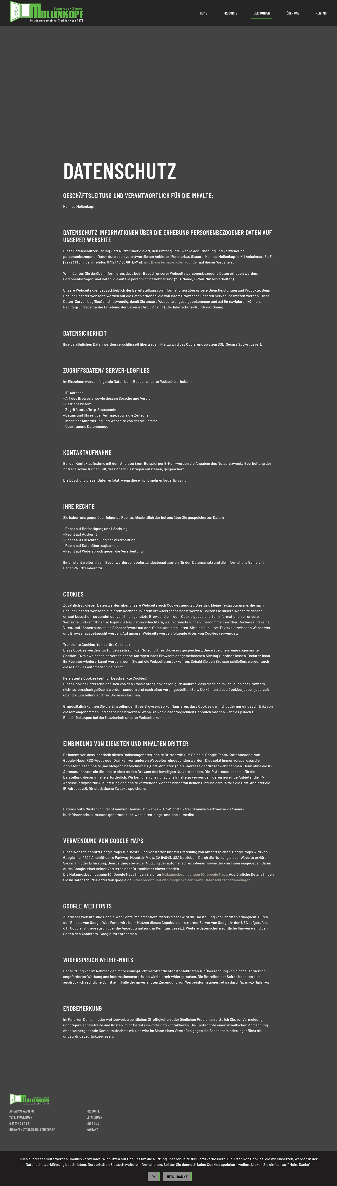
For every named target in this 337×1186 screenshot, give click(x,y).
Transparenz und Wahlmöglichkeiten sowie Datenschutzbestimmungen (192, 880)
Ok (154, 1176)
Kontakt (322, 13)
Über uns (292, 13)
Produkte (230, 13)
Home (203, 13)
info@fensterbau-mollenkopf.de (170, 262)
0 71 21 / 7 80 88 (19, 1123)
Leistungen (262, 13)
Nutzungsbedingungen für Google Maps (194, 874)
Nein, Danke (177, 1176)
